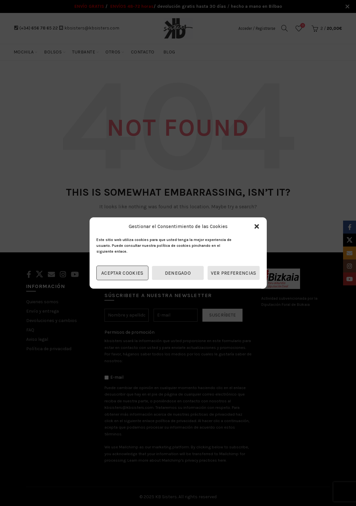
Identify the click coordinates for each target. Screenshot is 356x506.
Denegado (178, 273)
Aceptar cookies (122, 273)
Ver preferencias (233, 273)
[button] (257, 226)
